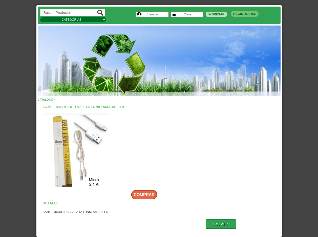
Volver (221, 224)
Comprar (144, 195)
